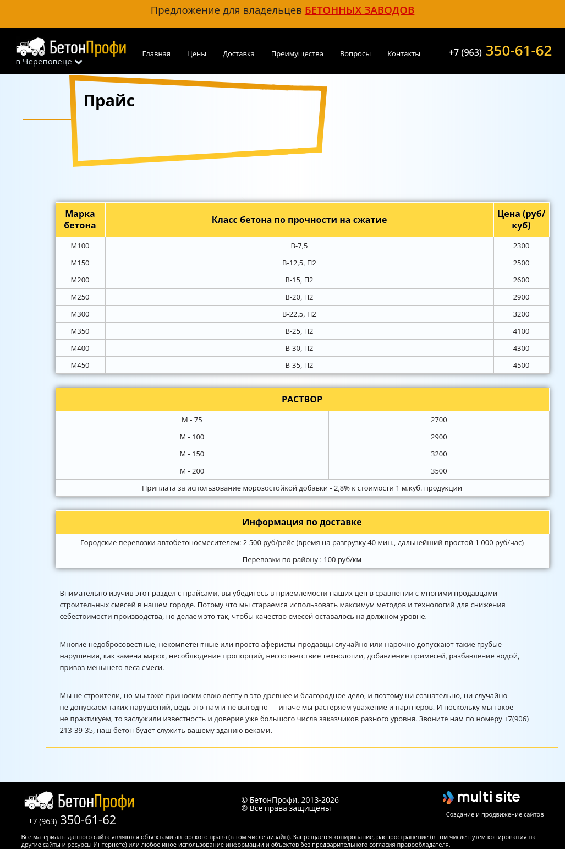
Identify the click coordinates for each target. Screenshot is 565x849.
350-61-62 (500, 49)
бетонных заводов (359, 10)
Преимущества (297, 53)
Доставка (239, 53)
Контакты (403, 53)
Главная (156, 53)
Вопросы (355, 53)
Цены (196, 53)
